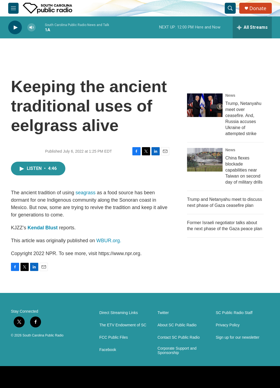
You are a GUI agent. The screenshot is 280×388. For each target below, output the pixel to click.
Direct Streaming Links (118, 313)
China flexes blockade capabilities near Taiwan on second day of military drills (243, 170)
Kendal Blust (43, 227)
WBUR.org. (108, 240)
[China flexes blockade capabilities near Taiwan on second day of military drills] (205, 160)
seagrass (85, 192)
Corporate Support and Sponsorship (177, 350)
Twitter (163, 313)
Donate (257, 8)
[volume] (31, 27)
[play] (15, 27)
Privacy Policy (228, 325)
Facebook (107, 350)
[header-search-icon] (230, 8)
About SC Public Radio (177, 325)
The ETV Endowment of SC (122, 325)
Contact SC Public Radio (179, 337)
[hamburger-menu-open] (13, 8)
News (230, 95)
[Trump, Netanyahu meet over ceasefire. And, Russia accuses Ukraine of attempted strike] (205, 105)
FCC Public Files (113, 337)
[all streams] (252, 27)
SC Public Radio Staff (234, 313)
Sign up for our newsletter (237, 337)
